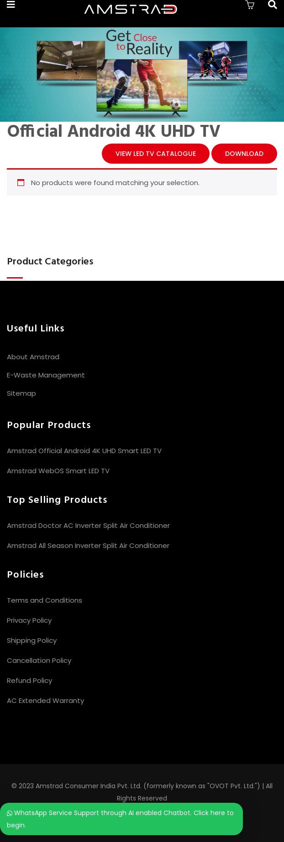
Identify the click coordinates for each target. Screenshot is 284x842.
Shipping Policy (32, 640)
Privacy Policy (29, 620)
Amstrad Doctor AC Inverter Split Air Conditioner (88, 525)
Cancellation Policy (39, 660)
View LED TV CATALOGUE (156, 153)
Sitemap (21, 393)
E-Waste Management (46, 375)
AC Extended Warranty (45, 700)
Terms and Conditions (44, 600)
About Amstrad (33, 357)
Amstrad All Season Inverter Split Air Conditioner (88, 545)
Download (244, 153)
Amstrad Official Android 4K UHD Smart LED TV (84, 450)
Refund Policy (29, 680)
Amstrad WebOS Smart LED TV (58, 470)
